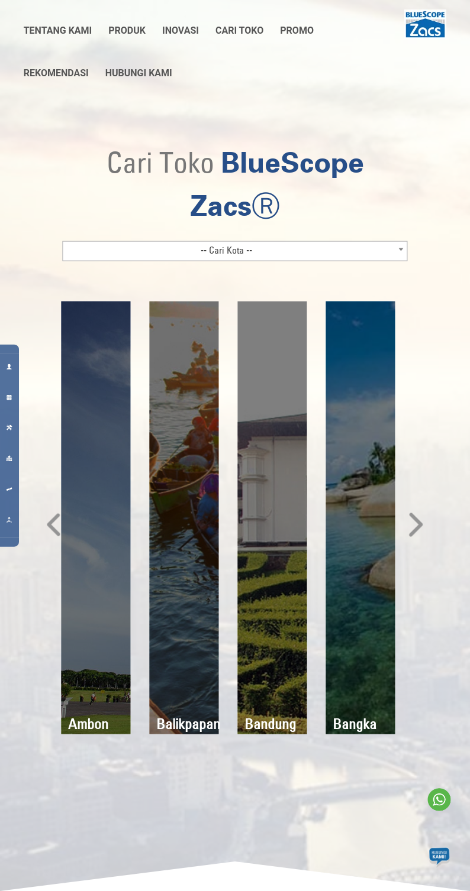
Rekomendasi (56, 73)
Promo (297, 30)
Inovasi (180, 30)
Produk (127, 30)
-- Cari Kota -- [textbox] (226, 249)
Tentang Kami (58, 30)
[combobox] (235, 251)
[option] (95, 517)
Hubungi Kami (138, 73)
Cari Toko (239, 30)
